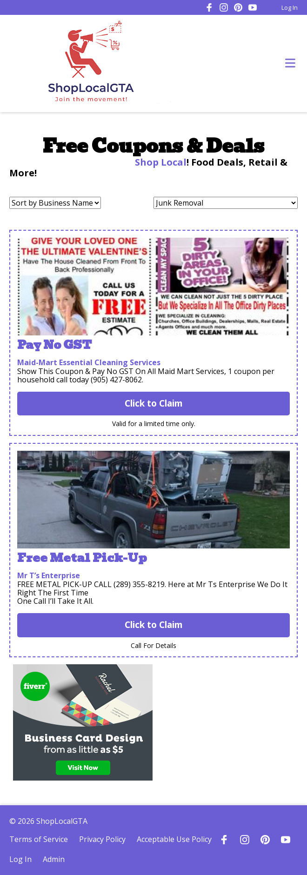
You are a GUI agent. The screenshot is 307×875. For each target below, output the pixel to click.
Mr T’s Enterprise (48, 575)
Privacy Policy (102, 839)
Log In (289, 7)
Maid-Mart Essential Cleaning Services (88, 362)
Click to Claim (154, 403)
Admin (54, 859)
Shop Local (160, 162)
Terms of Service (38, 839)
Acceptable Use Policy (174, 839)
